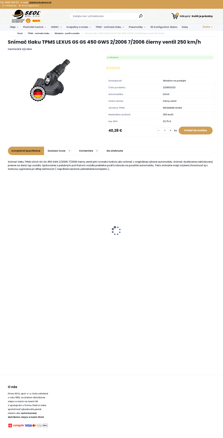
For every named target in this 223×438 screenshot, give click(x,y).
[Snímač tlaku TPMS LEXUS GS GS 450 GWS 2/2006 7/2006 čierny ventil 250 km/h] (52, 79)
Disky (185, 27)
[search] (141, 17)
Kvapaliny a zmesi (77, 27)
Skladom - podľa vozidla (67, 33)
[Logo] (26, 16)
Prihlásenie (11, 5)
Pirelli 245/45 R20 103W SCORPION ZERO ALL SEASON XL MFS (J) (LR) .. (136, 237)
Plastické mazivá (33, 27)
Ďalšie (206, 26)
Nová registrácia (30, 5)
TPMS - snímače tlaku (108, 27)
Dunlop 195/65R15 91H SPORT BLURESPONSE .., (77, 240)
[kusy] (164, 130)
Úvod (19, 33)
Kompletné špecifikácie (26, 151)
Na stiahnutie (115, 151)
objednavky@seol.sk (40, 2)
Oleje (12, 27)
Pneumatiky (136, 27)
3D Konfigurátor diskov (163, 27)
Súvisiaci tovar (60, 151)
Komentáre (89, 151)
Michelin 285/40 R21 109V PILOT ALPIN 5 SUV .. (32, 240)
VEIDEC (55, 27)
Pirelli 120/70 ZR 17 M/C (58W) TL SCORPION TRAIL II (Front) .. (183, 240)
